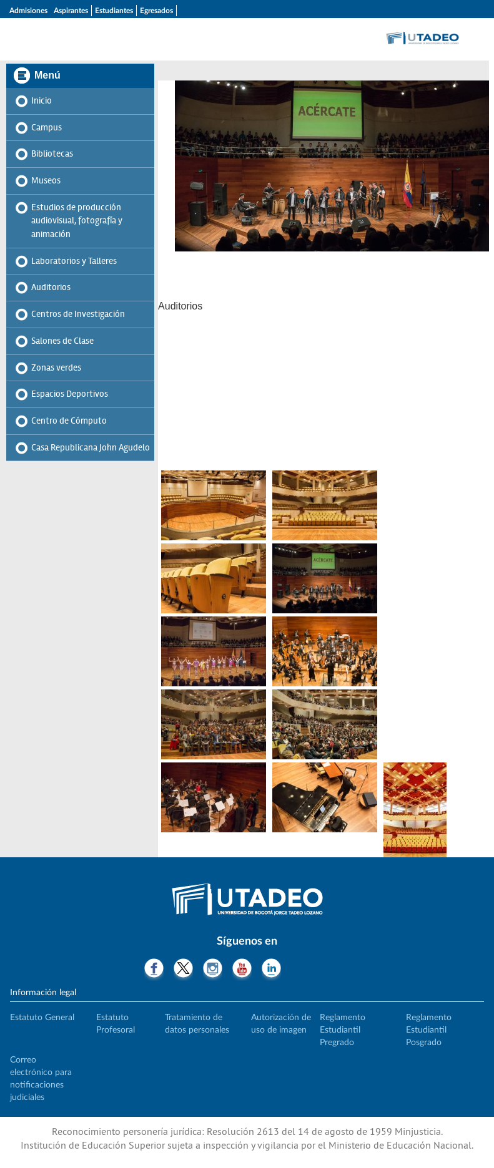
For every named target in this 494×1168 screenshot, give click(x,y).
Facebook (154, 969)
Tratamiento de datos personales (197, 1023)
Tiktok (300, 969)
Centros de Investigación (78, 313)
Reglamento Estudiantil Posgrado (429, 1030)
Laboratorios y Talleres (74, 260)
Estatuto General (42, 1017)
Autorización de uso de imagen (281, 1023)
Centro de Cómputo (69, 420)
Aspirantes (71, 10)
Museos (46, 180)
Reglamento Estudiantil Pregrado (342, 1030)
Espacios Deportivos (69, 393)
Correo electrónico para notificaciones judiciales (41, 1079)
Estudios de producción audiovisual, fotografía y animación (76, 221)
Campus (46, 127)
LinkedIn (271, 969)
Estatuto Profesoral (115, 1023)
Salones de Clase (62, 340)
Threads (330, 969)
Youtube (242, 969)
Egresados (156, 10)
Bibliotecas (52, 153)
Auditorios (51, 287)
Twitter (183, 969)
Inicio (41, 100)
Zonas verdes (56, 367)
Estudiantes (114, 10)
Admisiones (28, 10)
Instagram (212, 969)
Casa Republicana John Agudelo (90, 447)
